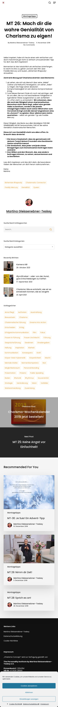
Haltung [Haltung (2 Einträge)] (8, 347)
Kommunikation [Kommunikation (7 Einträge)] (11, 353)
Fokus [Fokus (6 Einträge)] (42, 332)
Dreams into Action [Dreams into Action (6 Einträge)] (38, 322)
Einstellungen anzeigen (29, 699)
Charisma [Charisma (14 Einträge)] (23, 317)
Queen (36, 187)
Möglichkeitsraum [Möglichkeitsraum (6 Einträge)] (12, 368)
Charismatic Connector (36, 182)
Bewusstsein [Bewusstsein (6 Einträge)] (10, 317)
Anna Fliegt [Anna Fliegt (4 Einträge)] (9, 312)
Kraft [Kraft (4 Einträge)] (39, 353)
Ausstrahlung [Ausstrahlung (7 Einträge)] (36, 312)
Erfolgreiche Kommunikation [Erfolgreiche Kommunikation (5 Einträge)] (17, 332)
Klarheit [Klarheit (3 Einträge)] (31, 347)
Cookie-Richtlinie (15, 704)
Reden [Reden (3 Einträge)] (7, 378)
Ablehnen (29, 692)
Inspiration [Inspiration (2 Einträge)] (19, 347)
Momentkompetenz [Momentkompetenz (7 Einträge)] (30, 363)
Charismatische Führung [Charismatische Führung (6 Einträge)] (15, 322)
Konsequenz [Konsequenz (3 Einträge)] (27, 353)
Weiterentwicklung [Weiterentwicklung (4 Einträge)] (13, 388)
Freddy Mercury (11, 187)
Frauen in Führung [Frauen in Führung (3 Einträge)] (12, 337)
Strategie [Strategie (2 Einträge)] (9, 383)
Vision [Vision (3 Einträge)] (34, 383)
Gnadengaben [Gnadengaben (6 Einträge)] (43, 342)
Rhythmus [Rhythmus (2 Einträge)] (29, 378)
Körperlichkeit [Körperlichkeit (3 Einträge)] (35, 358)
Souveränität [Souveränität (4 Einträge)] (43, 378)
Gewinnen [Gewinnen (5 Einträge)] (29, 342)
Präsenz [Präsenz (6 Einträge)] (23, 373)
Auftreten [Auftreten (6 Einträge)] (22, 312)
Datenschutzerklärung (31, 704)
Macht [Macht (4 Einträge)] (47, 358)
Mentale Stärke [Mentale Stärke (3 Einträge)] (11, 363)
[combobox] (29, 247)
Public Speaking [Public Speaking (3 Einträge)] (36, 373)
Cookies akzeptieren (29, 686)
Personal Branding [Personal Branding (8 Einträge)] (31, 368)
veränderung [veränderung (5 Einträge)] (22, 383)
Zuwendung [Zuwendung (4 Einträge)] (30, 388)
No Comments (29, 45)
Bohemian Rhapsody (13, 182)
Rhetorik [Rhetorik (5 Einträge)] (17, 378)
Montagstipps (29, 16)
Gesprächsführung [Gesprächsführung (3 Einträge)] (13, 342)
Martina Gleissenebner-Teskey (22, 43)
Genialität (26, 187)
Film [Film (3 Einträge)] (34, 332)
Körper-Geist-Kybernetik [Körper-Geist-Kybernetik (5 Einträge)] (15, 358)
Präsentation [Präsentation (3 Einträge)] (10, 373)
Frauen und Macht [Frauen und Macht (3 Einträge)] (32, 337)
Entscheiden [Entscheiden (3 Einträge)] (10, 327)
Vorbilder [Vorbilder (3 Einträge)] (44, 383)
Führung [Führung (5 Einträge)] (47, 337)
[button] (54, 2)
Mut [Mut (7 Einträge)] (44, 363)
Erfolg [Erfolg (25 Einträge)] (21, 327)
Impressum (44, 704)
